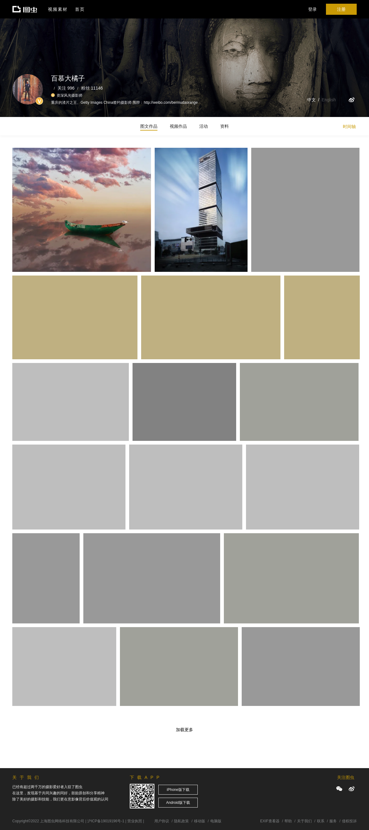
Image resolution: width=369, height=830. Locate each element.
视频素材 (58, 9)
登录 (312, 9)
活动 (203, 126)
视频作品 (178, 126)
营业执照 (134, 821)
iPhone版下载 (178, 790)
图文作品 (148, 126)
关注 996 (66, 88)
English (329, 99)
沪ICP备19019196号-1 (105, 821)
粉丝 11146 (92, 88)
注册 (341, 9)
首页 (80, 9)
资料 (224, 126)
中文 (311, 99)
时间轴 (349, 126)
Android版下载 (178, 802)
